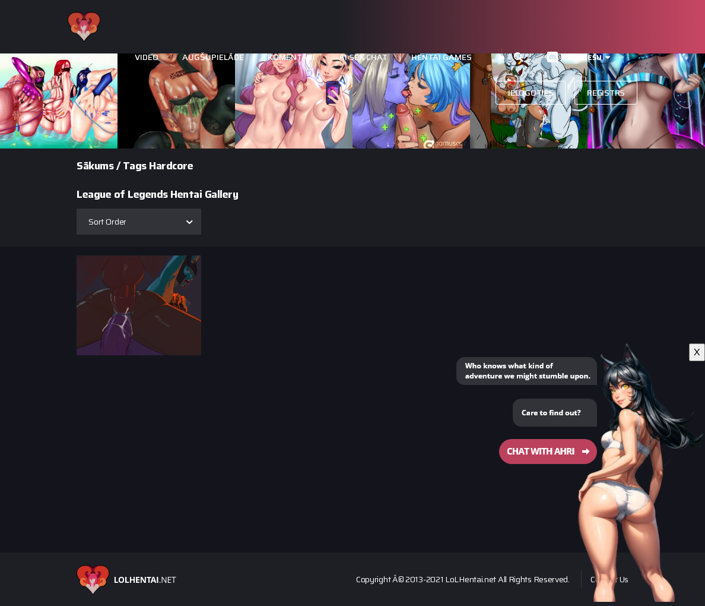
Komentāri (291, 57)
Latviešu (584, 57)
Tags (135, 165)
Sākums (95, 165)
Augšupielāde (213, 57)
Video (146, 57)
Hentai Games (441, 57)
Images (95, 57)
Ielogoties (530, 92)
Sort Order (107, 221)
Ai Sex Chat (363, 57)
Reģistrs (606, 92)
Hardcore (171, 165)
